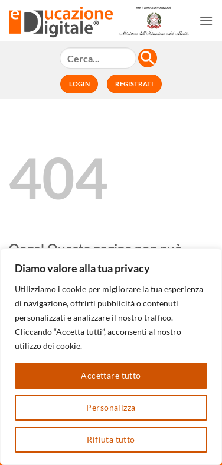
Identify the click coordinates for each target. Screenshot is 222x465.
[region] (111, 356)
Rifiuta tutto (111, 439)
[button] (206, 20)
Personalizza (110, 407)
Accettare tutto (111, 375)
